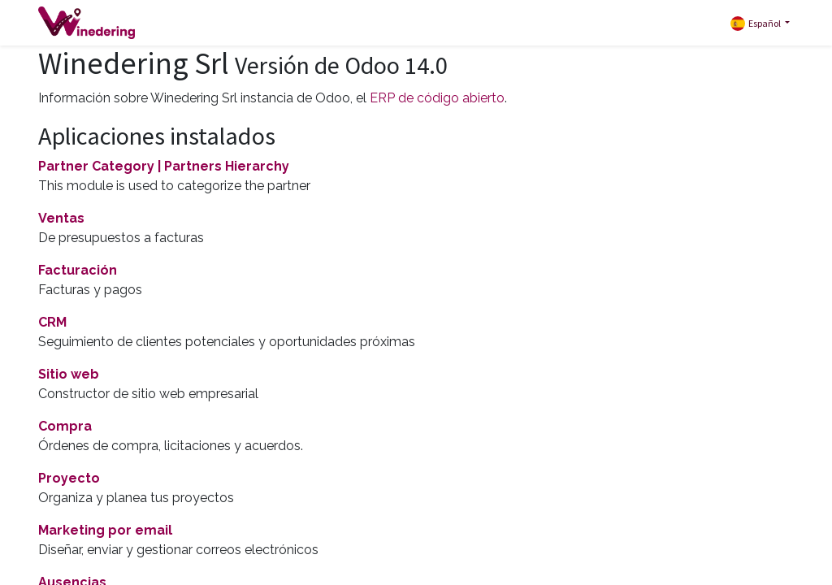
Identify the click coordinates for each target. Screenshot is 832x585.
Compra (65, 426)
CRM (52, 322)
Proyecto (69, 478)
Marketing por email (105, 530)
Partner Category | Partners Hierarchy (163, 166)
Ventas (61, 218)
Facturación (77, 270)
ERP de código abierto (437, 98)
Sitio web (68, 374)
